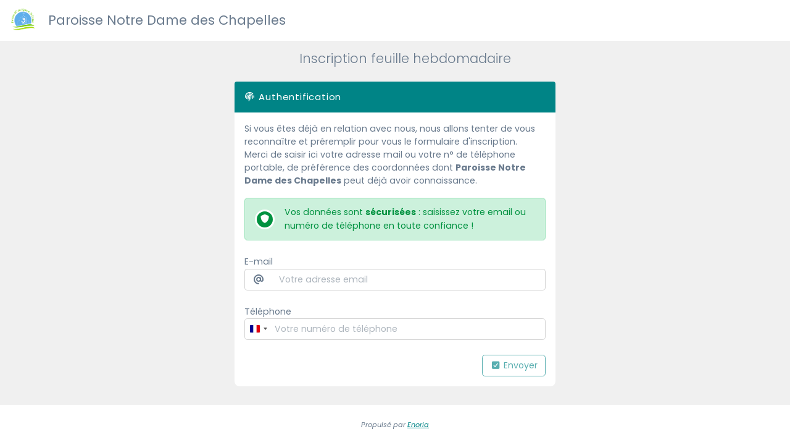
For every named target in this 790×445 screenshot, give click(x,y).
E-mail (258, 261)
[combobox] (258, 329)
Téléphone (267, 311)
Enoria (418, 425)
